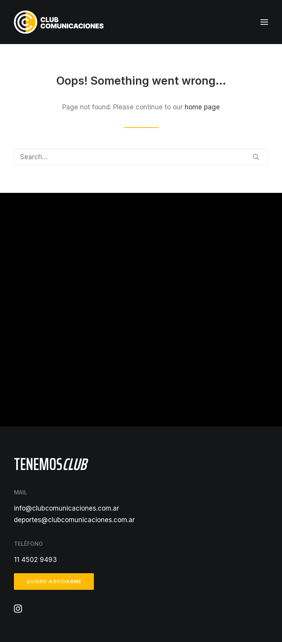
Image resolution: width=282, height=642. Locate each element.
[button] (264, 22)
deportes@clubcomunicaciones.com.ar (74, 520)
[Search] (141, 157)
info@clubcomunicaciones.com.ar (66, 508)
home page (202, 107)
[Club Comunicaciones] (59, 22)
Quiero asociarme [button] (54, 581)
